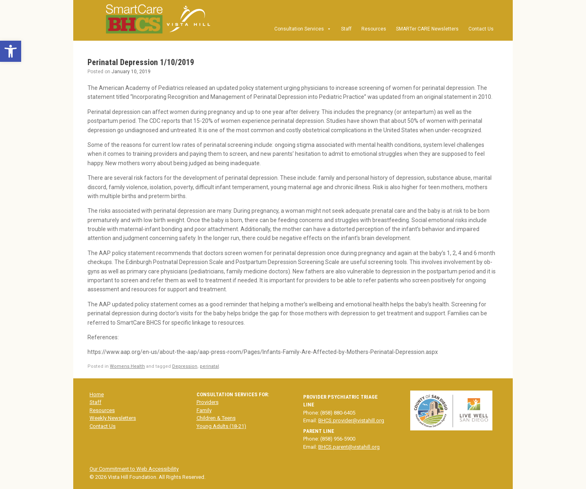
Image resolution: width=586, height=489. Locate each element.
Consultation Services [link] (302, 29)
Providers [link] (208, 402)
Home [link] (97, 394)
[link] (10, 51)
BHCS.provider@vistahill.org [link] (351, 420)
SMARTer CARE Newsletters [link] (427, 29)
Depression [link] (184, 366)
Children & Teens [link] (216, 418)
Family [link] (204, 410)
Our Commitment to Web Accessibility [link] (134, 469)
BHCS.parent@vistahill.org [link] (349, 447)
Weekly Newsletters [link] (113, 418)
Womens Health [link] (127, 366)
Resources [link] (373, 29)
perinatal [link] (209, 366)
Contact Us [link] (481, 29)
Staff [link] (346, 29)
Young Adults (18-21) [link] (221, 426)
